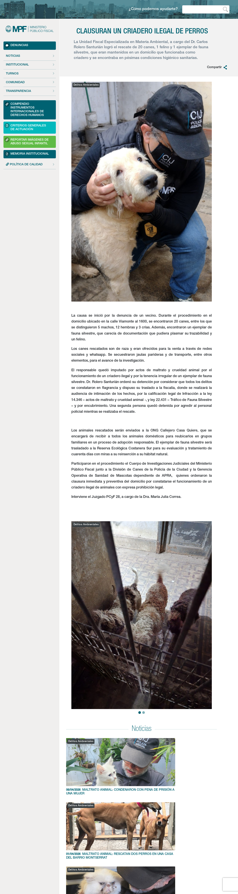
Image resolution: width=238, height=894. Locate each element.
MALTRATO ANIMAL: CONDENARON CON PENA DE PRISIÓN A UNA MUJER (90, 768)
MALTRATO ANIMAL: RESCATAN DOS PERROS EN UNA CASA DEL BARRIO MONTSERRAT (141, 770)
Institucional (17, 64)
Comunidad (15, 82)
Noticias (13, 56)
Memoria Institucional (27, 154)
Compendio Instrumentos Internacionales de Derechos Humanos (24, 109)
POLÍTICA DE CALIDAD (24, 164)
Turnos (12, 73)
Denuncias (16, 45)
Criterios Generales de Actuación (25, 127)
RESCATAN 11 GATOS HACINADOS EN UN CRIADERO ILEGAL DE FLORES (193, 768)
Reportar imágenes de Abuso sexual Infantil (27, 141)
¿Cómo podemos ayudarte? (153, 9)
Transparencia (18, 91)
